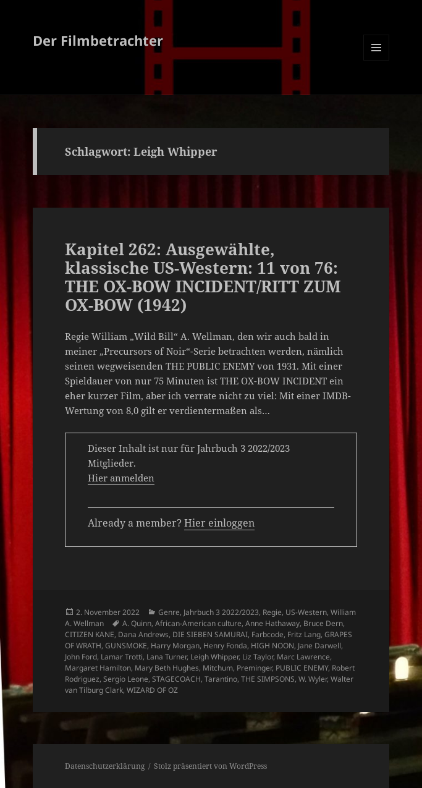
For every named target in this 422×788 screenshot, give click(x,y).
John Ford (81, 656)
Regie (272, 612)
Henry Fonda (225, 645)
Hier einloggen (219, 523)
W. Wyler (312, 679)
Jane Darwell (319, 645)
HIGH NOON (272, 645)
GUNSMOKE (126, 645)
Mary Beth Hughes (167, 668)
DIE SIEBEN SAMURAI (210, 634)
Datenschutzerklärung (105, 766)
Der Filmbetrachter (98, 40)
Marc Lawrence (303, 656)
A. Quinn (136, 623)
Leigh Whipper (214, 656)
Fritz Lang (304, 634)
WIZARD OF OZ (152, 690)
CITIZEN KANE (89, 634)
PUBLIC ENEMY (302, 668)
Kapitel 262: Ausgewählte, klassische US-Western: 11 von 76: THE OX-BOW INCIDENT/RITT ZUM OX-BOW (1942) (203, 277)
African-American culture (198, 623)
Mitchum (218, 668)
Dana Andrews (143, 634)
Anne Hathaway (272, 623)
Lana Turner (166, 656)
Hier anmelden (121, 478)
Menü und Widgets (376, 60)
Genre (169, 612)
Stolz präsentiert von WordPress (210, 766)
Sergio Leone (125, 679)
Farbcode (267, 634)
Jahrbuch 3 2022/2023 (221, 612)
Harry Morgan (175, 645)
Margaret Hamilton (98, 668)
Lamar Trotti (122, 656)
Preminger (254, 668)
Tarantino (221, 679)
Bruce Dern (323, 623)
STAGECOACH (176, 679)
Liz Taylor (257, 656)
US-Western (306, 612)
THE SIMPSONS (268, 679)
